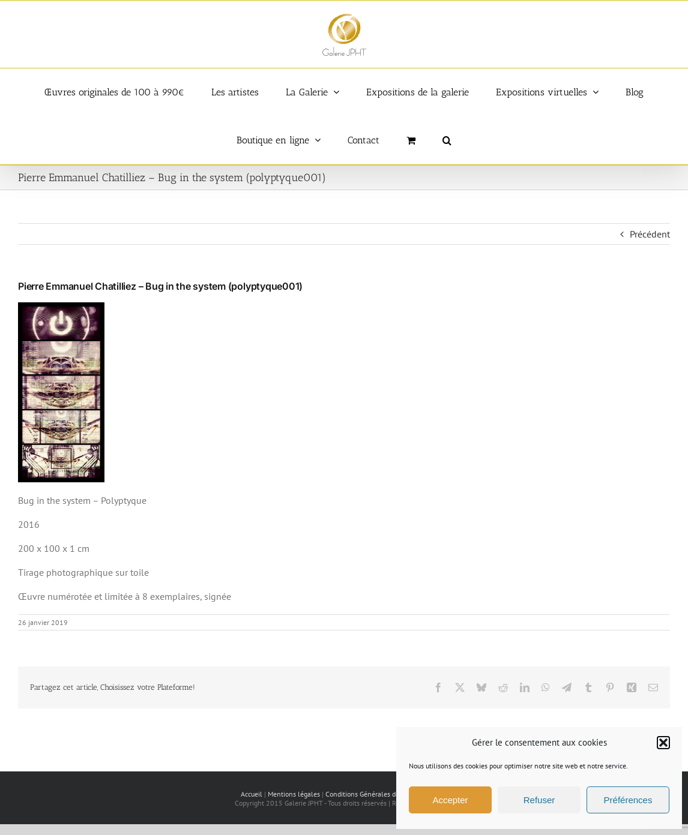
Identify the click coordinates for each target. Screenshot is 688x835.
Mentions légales (294, 793)
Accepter (450, 800)
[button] (663, 743)
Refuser (539, 800)
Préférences (628, 800)
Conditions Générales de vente (371, 793)
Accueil (251, 793)
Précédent (650, 234)
